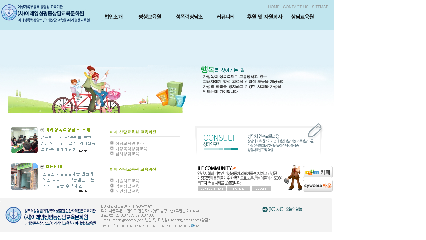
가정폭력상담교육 (131, 148)
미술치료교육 (127, 180)
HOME (274, 6)
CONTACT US (296, 6)
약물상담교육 (127, 186)
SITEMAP (320, 6)
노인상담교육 (127, 191)
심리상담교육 (127, 153)
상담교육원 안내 (130, 143)
